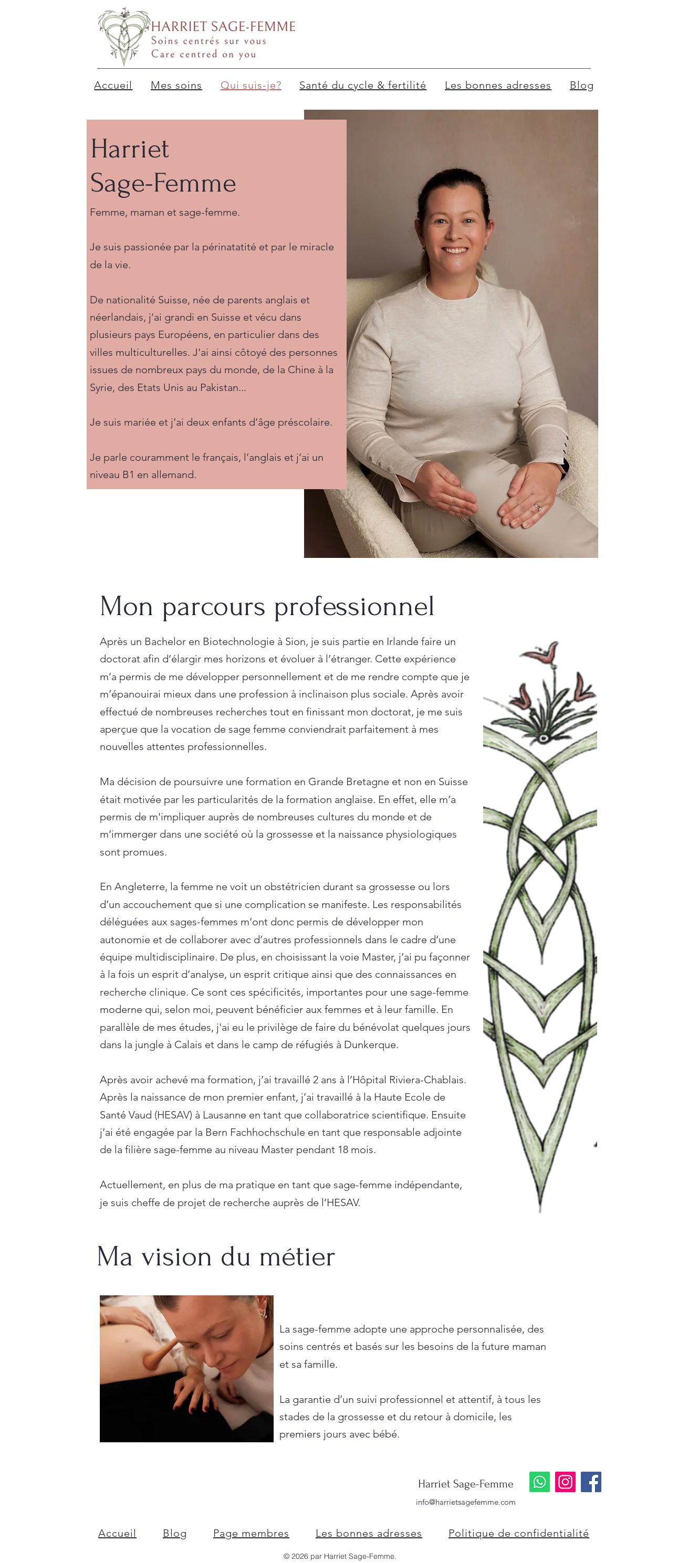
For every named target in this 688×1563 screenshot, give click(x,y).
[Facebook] (591, 1482)
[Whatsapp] (539, 1482)
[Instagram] (565, 1482)
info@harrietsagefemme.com (466, 1502)
